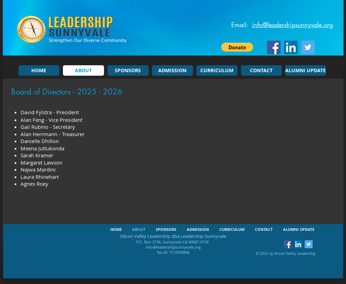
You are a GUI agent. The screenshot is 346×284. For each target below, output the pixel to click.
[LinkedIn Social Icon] (291, 47)
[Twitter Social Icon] (308, 47)
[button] (237, 47)
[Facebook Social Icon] (274, 47)
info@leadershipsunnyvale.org (292, 24)
